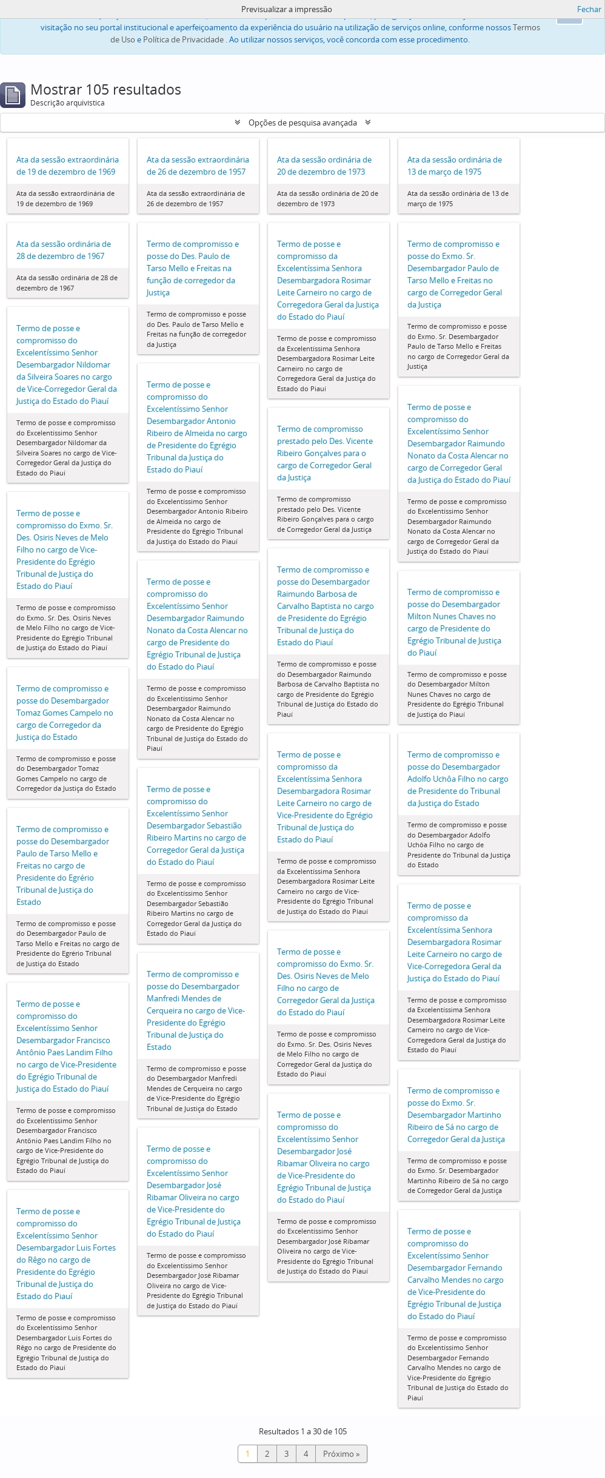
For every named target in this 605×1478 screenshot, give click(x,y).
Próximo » (341, 1453)
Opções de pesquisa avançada (303, 122)
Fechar (589, 9)
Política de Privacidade (183, 39)
